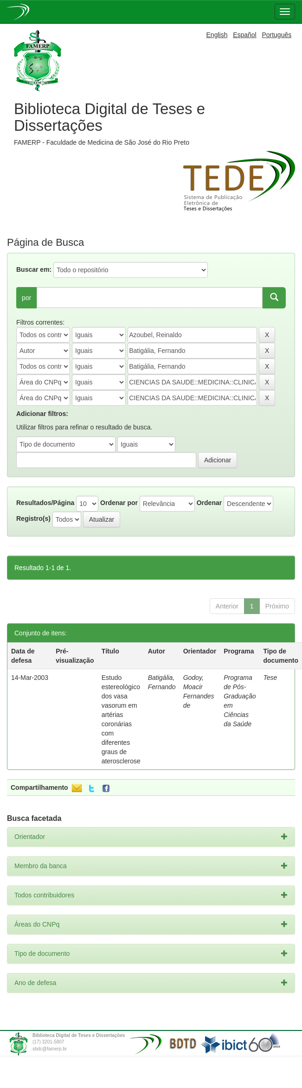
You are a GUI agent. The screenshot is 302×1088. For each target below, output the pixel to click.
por (26, 297)
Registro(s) (33, 518)
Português (276, 34)
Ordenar (209, 502)
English (217, 34)
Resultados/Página (45, 502)
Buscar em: (33, 269)
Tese (270, 677)
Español (245, 34)
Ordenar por (119, 502)
